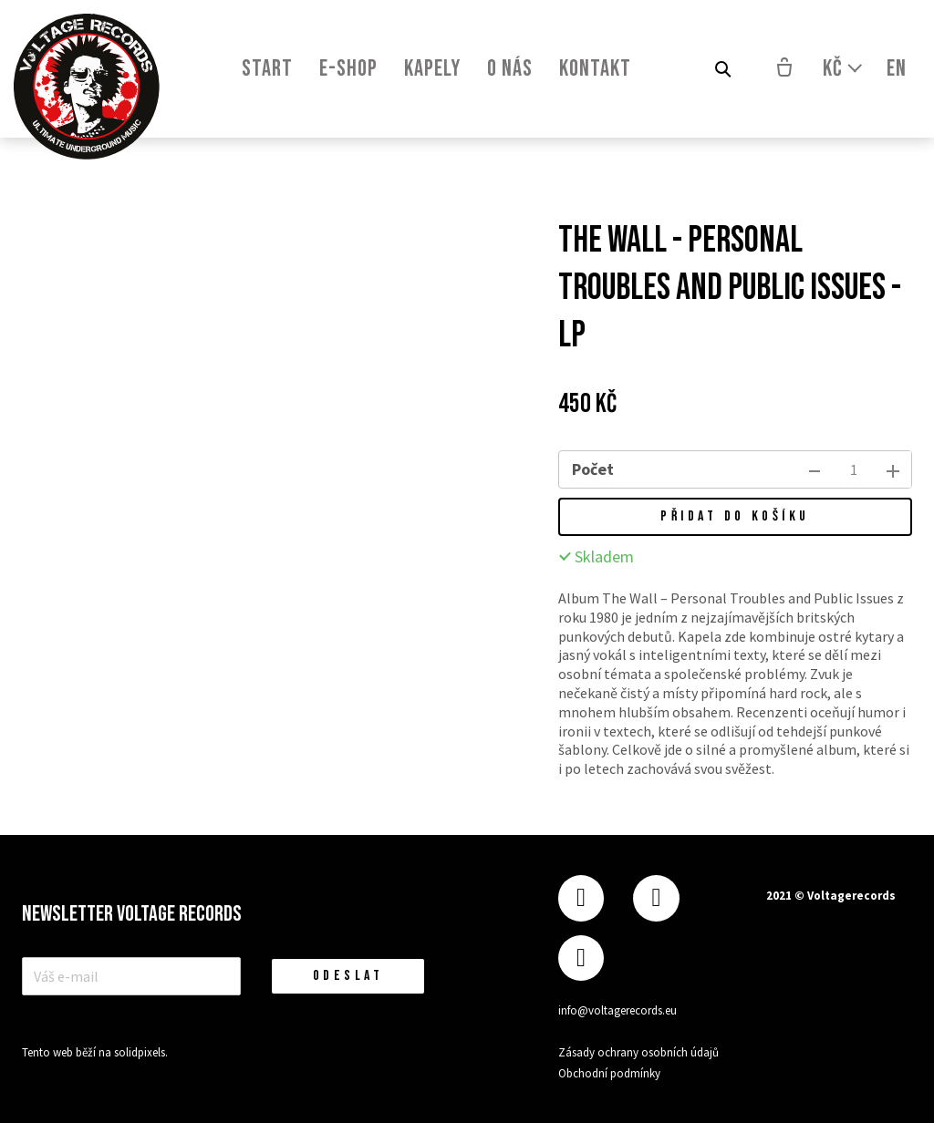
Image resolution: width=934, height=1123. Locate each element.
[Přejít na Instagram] (656, 898)
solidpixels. (141, 1055)
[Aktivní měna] (843, 69)
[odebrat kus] (814, 469)
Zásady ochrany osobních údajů (638, 1052)
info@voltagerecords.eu (617, 1010)
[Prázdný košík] (784, 69)
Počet (593, 468)
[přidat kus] (893, 469)
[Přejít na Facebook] (581, 898)
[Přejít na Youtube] (581, 958)
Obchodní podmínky (609, 1073)
